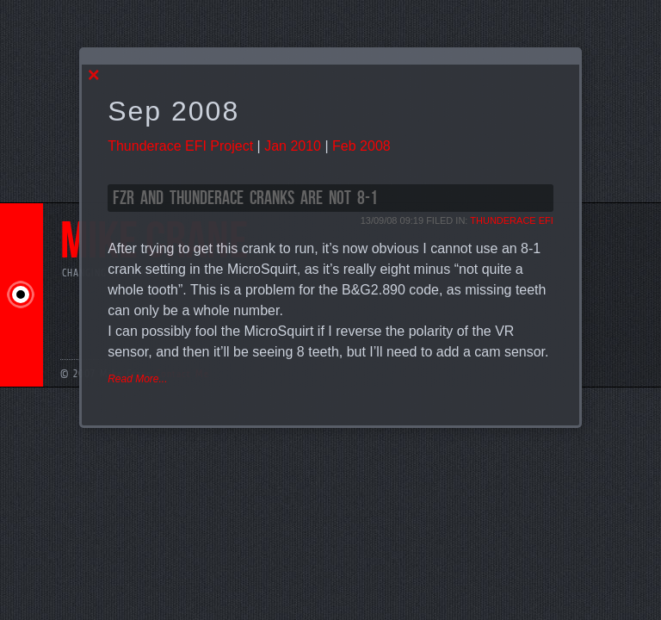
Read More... (137, 379)
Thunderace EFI (511, 220)
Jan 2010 (292, 146)
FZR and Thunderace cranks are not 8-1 (245, 198)
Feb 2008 (361, 146)
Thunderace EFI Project (180, 146)
